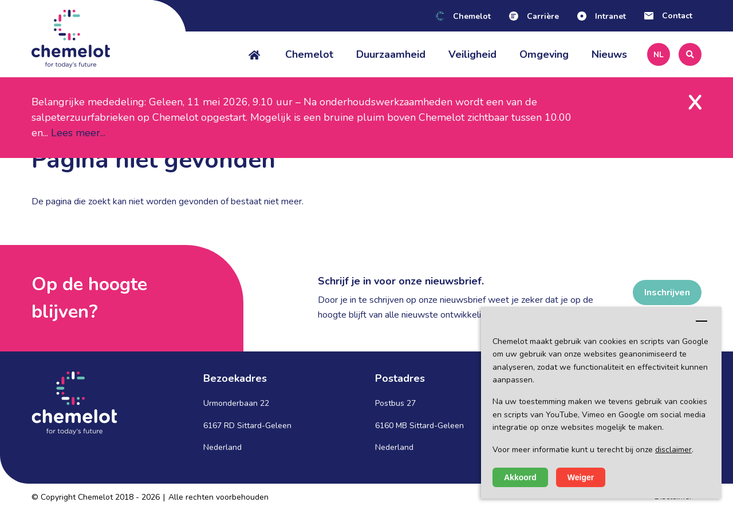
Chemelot (309, 54)
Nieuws (609, 54)
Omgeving (544, 54)
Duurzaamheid (390, 54)
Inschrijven (667, 292)
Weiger (581, 477)
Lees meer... (78, 133)
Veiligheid (472, 54)
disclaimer (673, 449)
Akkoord (520, 477)
